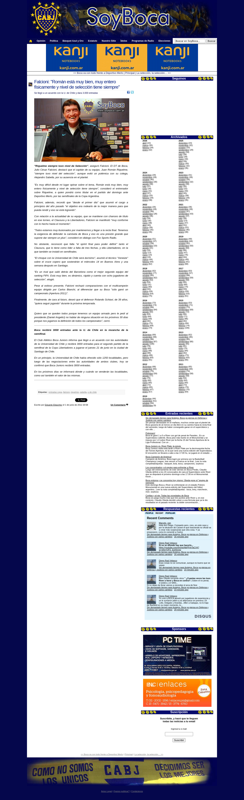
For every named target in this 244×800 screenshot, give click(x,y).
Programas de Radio (143, 41)
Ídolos (123, 41)
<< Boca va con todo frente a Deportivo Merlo (98, 72)
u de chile (92, 392)
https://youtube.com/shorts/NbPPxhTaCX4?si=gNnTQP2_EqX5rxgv (179, 548)
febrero (146, 147)
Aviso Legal (106, 791)
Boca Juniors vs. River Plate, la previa (163, 446)
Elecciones (164, 41)
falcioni (66, 392)
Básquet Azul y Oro (73, 41)
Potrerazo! (150, 433)
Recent (159, 513)
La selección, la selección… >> (154, 72)
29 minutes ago (181, 610)
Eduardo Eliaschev (53, 405)
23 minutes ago (191, 570)
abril (145, 143)
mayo (181, 159)
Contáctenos (137, 791)
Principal (130, 72)
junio (181, 157)
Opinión (41, 41)
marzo (145, 145)
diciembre (183, 143)
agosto (182, 152)
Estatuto (92, 41)
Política (54, 41)
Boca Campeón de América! (159, 457)
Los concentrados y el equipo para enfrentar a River (170, 467)
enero (145, 150)
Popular (170, 513)
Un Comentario (118, 405)
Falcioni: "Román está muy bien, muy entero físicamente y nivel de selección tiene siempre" (77, 84)
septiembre (184, 150)
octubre (182, 147)
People (149, 513)
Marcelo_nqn (165, 523)
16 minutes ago (181, 536)
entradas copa (55, 392)
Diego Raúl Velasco (168, 543)
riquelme (75, 392)
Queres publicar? (122, 791)
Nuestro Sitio (109, 41)
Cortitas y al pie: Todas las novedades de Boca (167, 495)
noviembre (183, 145)
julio (180, 154)
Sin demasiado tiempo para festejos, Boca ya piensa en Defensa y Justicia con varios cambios (179, 568)
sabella (83, 392)
